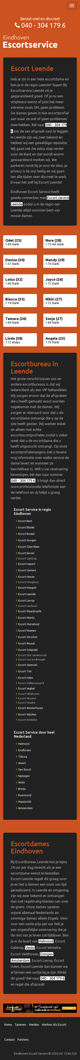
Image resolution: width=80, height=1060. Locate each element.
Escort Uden (25, 677)
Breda (22, 788)
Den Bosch (24, 769)
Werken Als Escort (54, 1024)
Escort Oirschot (27, 636)
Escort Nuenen (27, 630)
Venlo (21, 782)
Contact (9, 1039)
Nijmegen (24, 775)
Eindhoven (24, 750)
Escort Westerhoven (30, 707)
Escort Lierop (26, 600)
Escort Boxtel (26, 533)
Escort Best (25, 520)
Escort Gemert (27, 570)
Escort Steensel (27, 664)
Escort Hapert (26, 563)
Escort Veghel (26, 688)
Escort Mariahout (28, 624)
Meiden (34, 1024)
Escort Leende (27, 594)
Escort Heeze (26, 576)
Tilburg (22, 756)
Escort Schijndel (28, 649)
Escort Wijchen (27, 714)
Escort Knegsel (27, 587)
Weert (22, 762)
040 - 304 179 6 (43, 25)
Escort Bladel (26, 527)
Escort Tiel (24, 671)
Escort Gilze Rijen (28, 546)
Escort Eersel (26, 553)
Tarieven (20, 1024)
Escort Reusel (26, 643)
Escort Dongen (27, 540)
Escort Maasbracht (29, 611)
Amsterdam (25, 808)
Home (8, 1024)
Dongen (46, 954)
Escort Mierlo (26, 617)
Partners (23, 1039)
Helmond (23, 743)
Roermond (24, 795)
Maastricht (24, 801)
